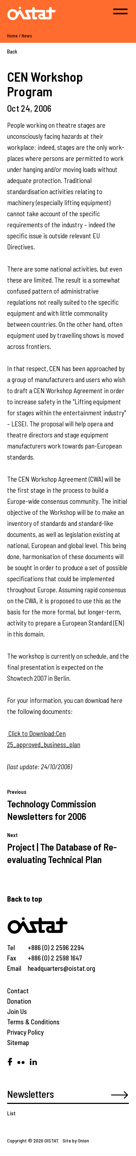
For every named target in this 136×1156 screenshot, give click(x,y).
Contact (18, 991)
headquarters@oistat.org (61, 968)
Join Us (17, 1011)
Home (12, 36)
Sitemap (18, 1042)
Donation (19, 1001)
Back (12, 51)
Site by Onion (75, 1140)
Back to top (24, 898)
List (11, 1113)
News (27, 36)
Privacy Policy (25, 1032)
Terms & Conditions (33, 1022)
